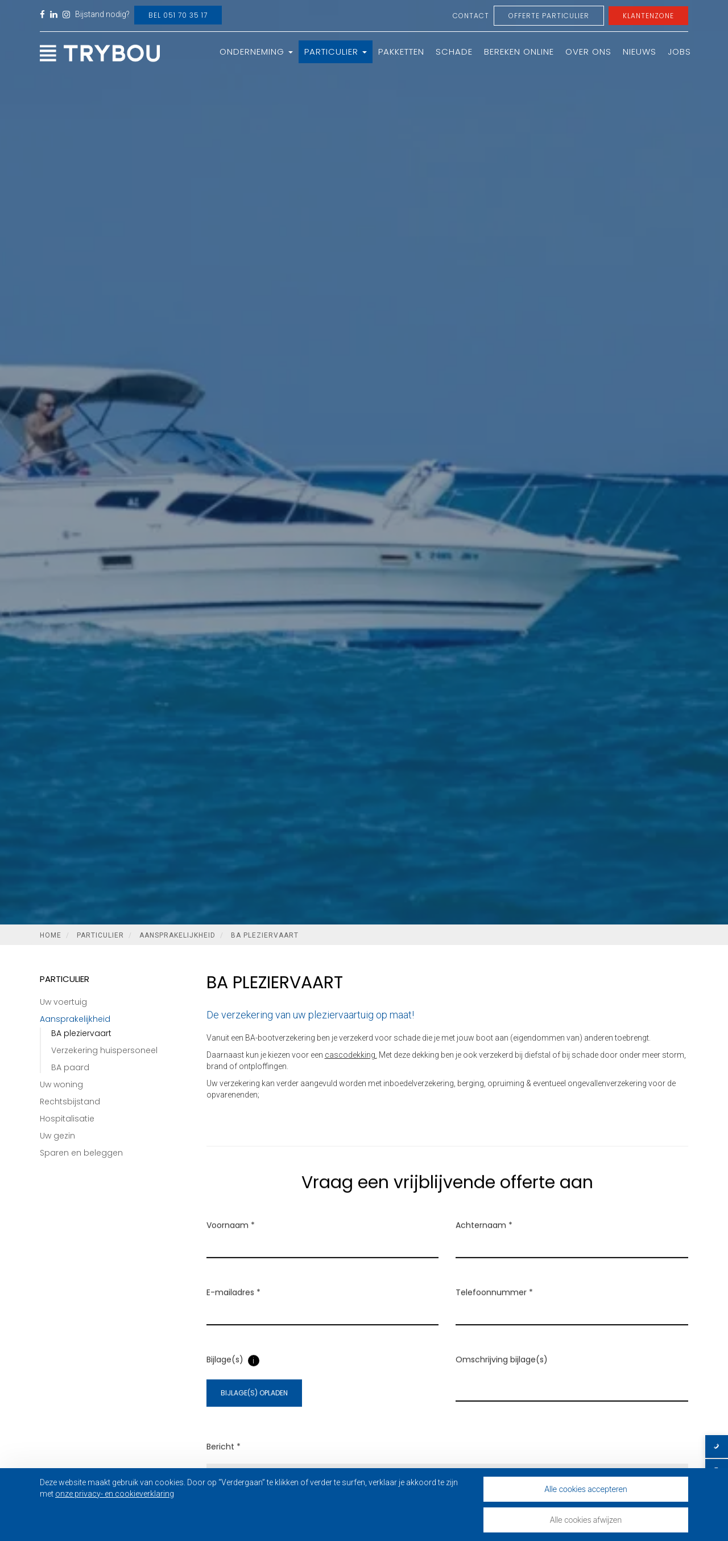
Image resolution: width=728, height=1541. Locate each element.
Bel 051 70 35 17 (178, 15)
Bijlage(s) (224, 1374)
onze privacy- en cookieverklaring (114, 1493)
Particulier (335, 51)
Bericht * (223, 1460)
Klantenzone (648, 15)
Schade (454, 51)
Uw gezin (57, 1135)
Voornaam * (230, 1240)
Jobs (679, 51)
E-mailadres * (233, 1307)
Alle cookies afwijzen (586, 1519)
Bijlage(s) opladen (254, 1407)
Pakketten (401, 51)
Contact (471, 15)
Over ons (588, 51)
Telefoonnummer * (494, 1307)
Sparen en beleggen (81, 1152)
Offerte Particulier (548, 15)
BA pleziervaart (265, 935)
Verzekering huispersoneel (104, 1050)
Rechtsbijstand (70, 1101)
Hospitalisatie (67, 1118)
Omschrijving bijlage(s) (502, 1374)
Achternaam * (484, 1240)
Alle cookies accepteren (585, 1489)
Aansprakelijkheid (177, 935)
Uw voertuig (63, 1002)
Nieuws (639, 51)
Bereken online (519, 51)
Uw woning (61, 1084)
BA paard (70, 1067)
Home (50, 935)
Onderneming (256, 51)
